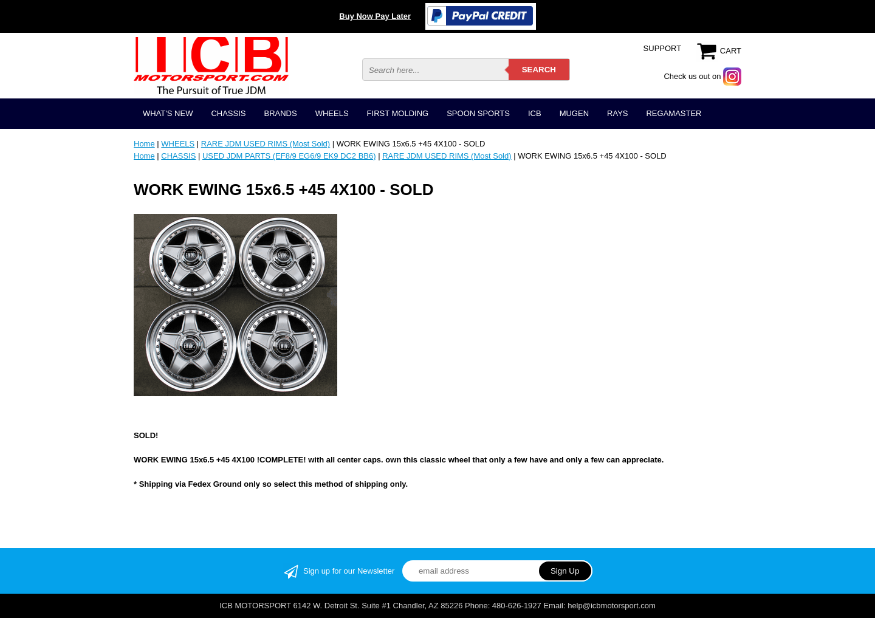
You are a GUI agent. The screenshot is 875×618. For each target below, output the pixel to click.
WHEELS (332, 113)
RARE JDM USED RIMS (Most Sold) (265, 143)
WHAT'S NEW (168, 113)
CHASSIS (228, 113)
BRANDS (280, 113)
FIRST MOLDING (398, 113)
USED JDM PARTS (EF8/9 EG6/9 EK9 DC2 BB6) (289, 155)
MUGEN (574, 113)
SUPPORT (662, 48)
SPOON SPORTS (478, 113)
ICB (534, 113)
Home (144, 143)
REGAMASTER (673, 113)
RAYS (617, 113)
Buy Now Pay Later (375, 16)
